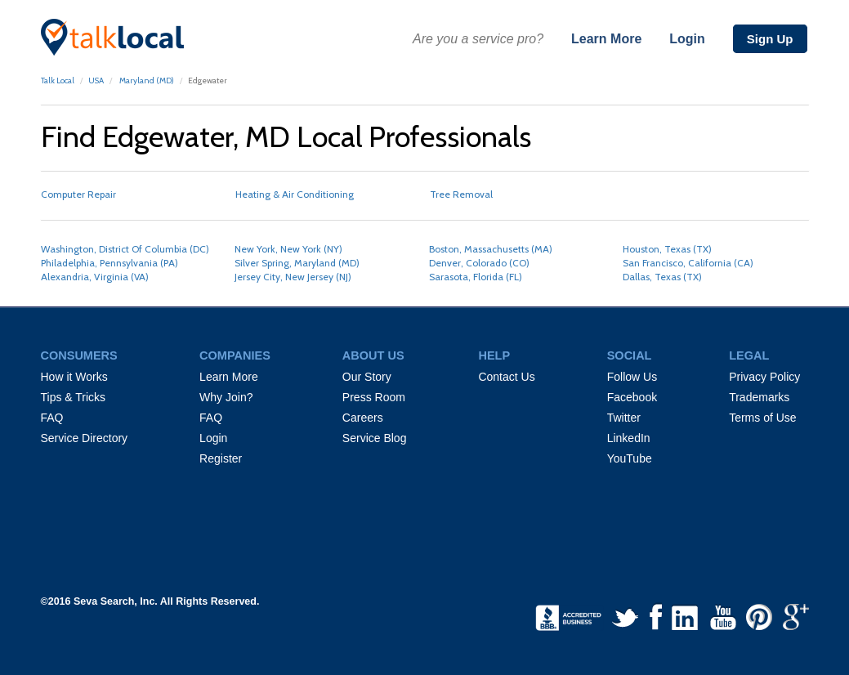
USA (96, 80)
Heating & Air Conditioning (294, 194)
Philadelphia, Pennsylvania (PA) (109, 263)
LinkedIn (628, 438)
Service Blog (374, 438)
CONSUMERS (79, 355)
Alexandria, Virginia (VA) (95, 276)
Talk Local (57, 80)
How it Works (74, 376)
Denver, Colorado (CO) (479, 263)
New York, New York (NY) (288, 249)
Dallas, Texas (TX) (662, 276)
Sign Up (770, 39)
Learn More (606, 39)
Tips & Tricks (73, 397)
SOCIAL (629, 355)
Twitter (624, 417)
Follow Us (632, 376)
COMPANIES (234, 355)
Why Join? (225, 397)
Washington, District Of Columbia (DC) (125, 249)
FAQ (52, 417)
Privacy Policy (764, 376)
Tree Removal (461, 194)
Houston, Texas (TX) (667, 249)
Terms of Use (762, 417)
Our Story (366, 376)
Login (687, 39)
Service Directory (84, 438)
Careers (362, 417)
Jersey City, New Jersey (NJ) (293, 276)
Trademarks (759, 397)
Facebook (632, 397)
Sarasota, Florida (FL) (475, 276)
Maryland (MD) (146, 80)
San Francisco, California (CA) (688, 263)
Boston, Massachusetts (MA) (490, 249)
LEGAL (749, 355)
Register (220, 458)
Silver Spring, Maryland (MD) (297, 263)
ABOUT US (373, 355)
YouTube (629, 458)
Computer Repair (78, 194)
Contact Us (506, 376)
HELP (494, 355)
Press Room (373, 397)
